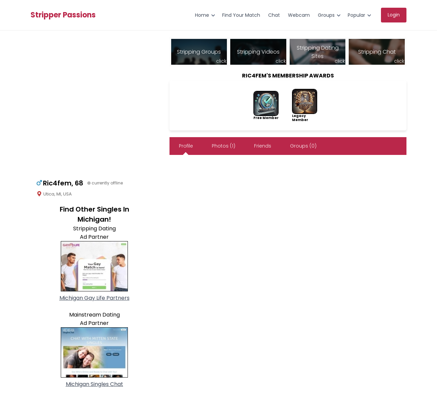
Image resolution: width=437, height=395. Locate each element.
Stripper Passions (63, 15)
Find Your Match (241, 15)
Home (202, 15)
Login (394, 14)
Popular (356, 15)
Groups (326, 15)
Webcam (299, 15)
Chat (274, 15)
